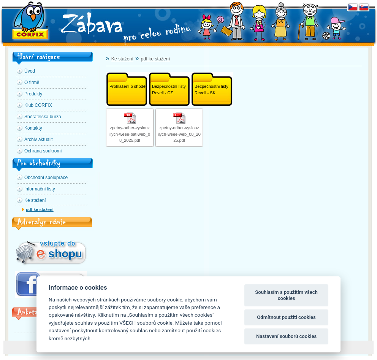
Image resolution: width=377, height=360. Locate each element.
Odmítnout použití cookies (286, 317)
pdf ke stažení (40, 209)
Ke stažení (122, 59)
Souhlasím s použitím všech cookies (286, 295)
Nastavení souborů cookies (286, 336)
